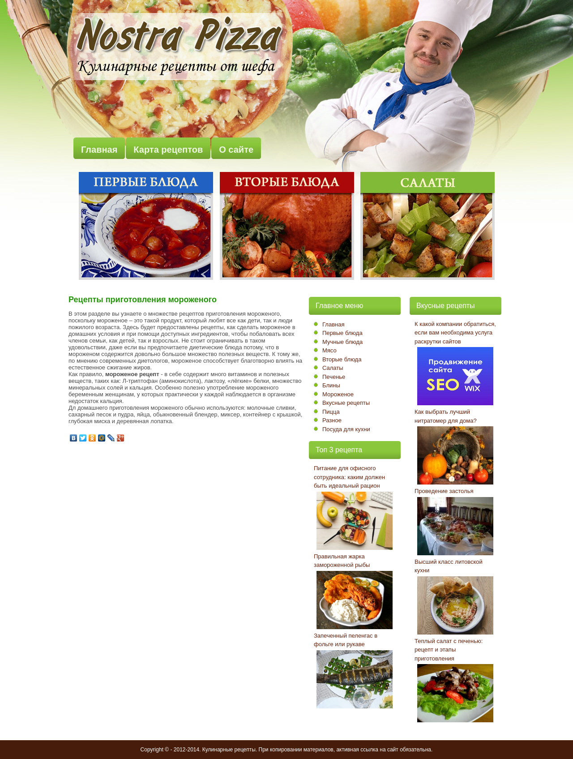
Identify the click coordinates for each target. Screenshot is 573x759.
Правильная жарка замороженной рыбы (342, 561)
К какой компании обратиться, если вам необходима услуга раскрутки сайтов (455, 333)
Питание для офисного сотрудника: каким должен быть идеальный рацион (349, 477)
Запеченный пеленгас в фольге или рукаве (345, 640)
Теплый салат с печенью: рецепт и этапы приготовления (449, 650)
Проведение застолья (444, 491)
